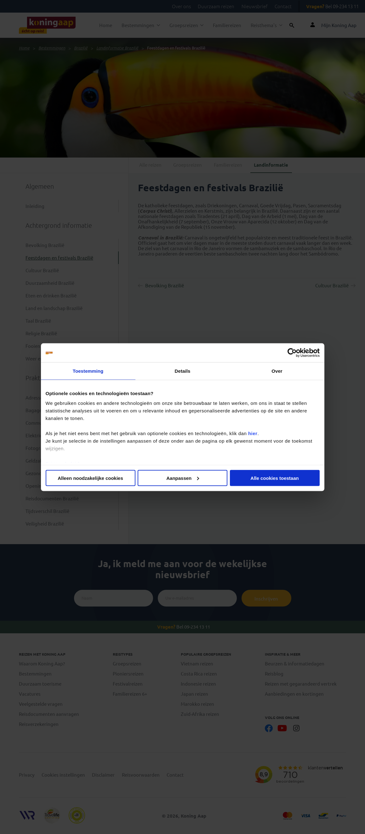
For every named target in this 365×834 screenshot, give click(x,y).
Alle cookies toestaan (274, 477)
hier (253, 433)
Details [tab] (183, 370)
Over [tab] (276, 370)
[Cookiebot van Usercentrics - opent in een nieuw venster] (292, 352)
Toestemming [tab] (88, 370)
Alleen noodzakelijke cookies (90, 477)
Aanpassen (182, 477)
